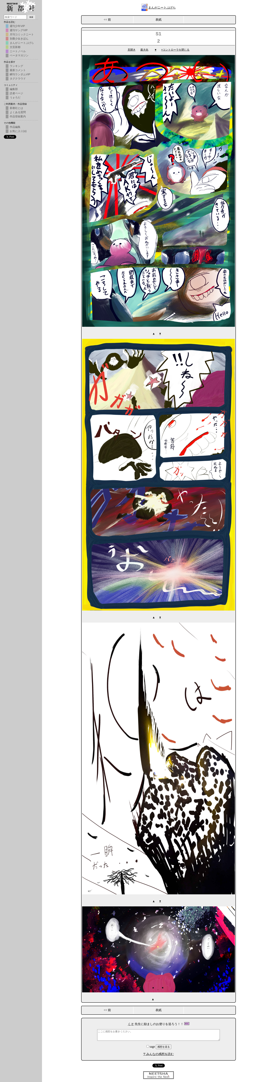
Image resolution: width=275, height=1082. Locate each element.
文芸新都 (15, 47)
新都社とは (16, 107)
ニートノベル (18, 51)
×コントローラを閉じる (175, 50)
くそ (131, 1023)
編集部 (14, 89)
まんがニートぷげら (162, 7)
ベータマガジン (19, 55)
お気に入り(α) (18, 131)
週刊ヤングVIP (19, 30)
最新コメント (18, 70)
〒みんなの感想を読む (158, 1053)
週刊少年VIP (17, 26)
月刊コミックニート (22, 34)
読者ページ (16, 93)
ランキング (16, 65)
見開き (132, 50)
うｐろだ (15, 97)
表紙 (158, 19)
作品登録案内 (18, 116)
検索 (31, 17)
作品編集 (15, 126)
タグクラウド (18, 78)
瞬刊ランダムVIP (20, 74)
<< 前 (107, 19)
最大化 (144, 50)
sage (151, 1045)
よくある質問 (18, 112)
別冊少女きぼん (19, 38)
